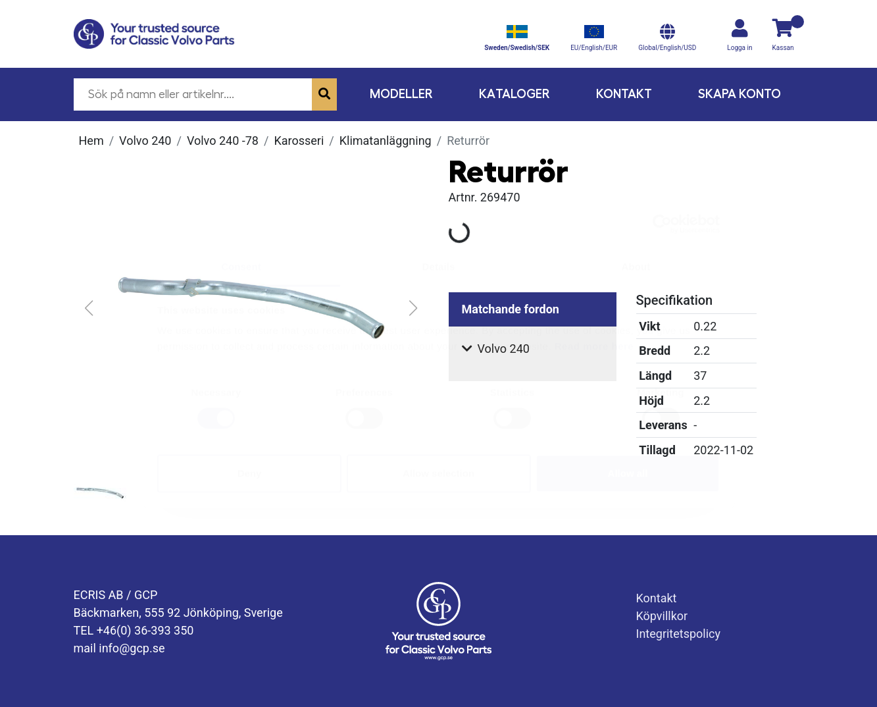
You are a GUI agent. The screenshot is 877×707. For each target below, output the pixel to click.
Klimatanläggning (385, 140)
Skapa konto (739, 94)
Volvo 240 (145, 140)
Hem (91, 140)
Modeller (401, 94)
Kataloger (514, 94)
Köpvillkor (662, 616)
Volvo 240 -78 (223, 140)
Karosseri (299, 140)
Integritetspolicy (678, 634)
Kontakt (624, 94)
